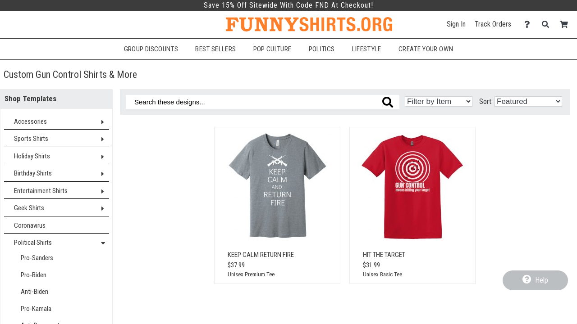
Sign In (456, 24)
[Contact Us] (529, 25)
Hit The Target (384, 255)
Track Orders (493, 24)
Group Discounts (151, 49)
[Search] (548, 25)
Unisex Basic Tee (382, 274)
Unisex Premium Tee (251, 274)
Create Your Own (425, 49)
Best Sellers (215, 49)
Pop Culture (272, 49)
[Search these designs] (262, 102)
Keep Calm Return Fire (261, 255)
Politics (322, 49)
